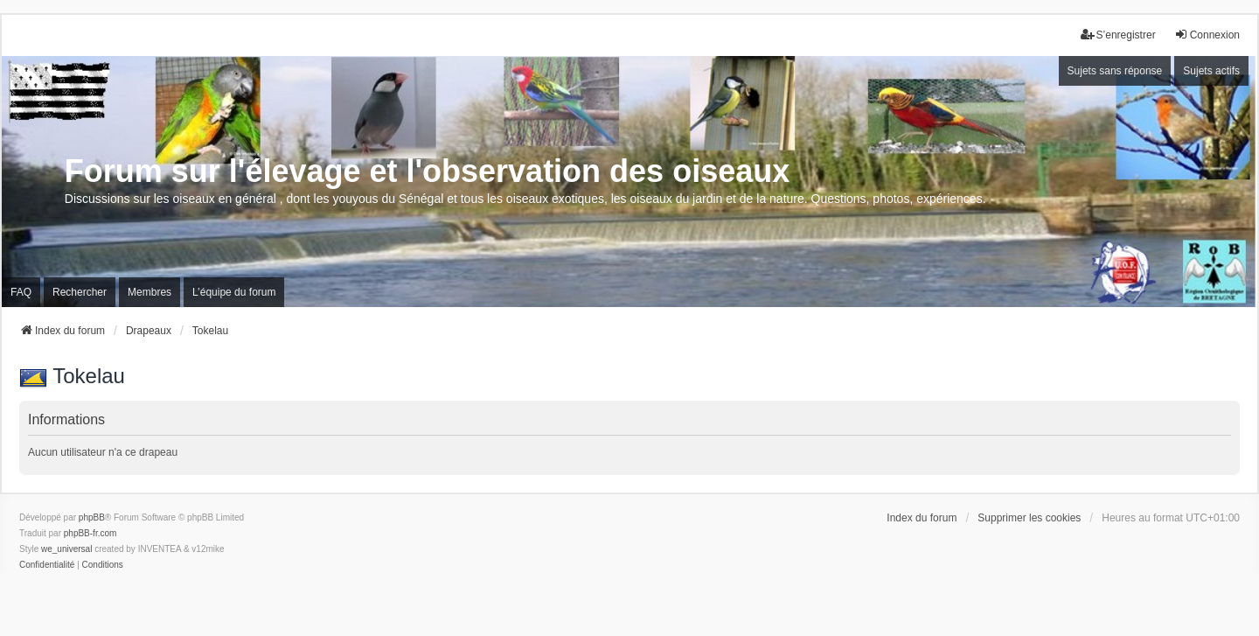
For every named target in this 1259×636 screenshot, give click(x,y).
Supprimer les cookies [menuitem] (1029, 518)
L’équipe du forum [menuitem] (233, 292)
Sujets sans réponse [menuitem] (1115, 71)
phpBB (92, 517)
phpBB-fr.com (90, 533)
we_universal (66, 549)
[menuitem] (46, 565)
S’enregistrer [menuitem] (1118, 34)
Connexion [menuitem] (1207, 34)
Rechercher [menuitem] (79, 292)
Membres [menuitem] (149, 292)
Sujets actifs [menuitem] (1211, 71)
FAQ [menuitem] (20, 292)
